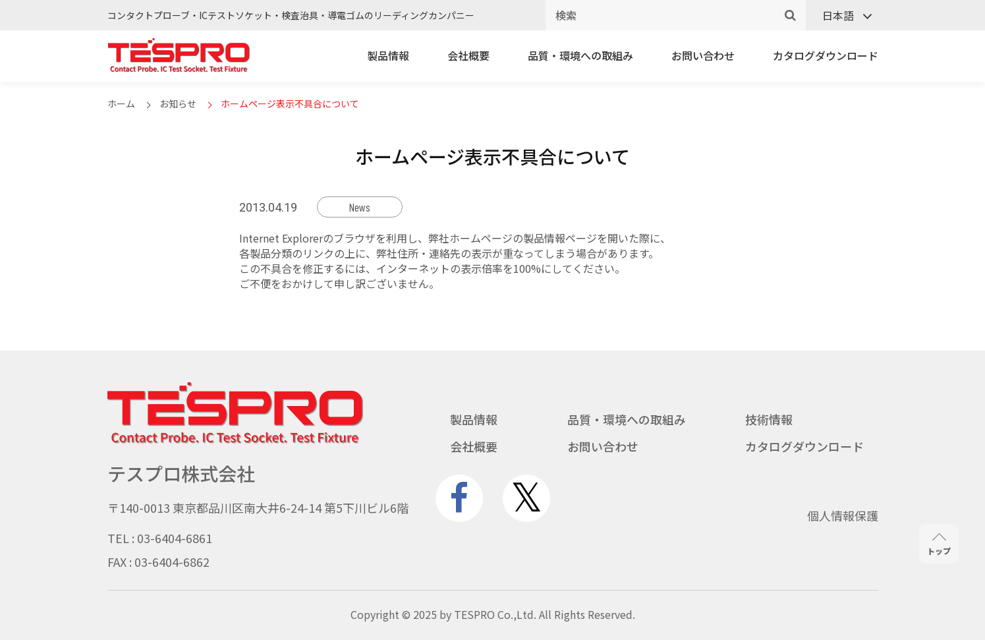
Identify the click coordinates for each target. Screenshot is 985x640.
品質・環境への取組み (580, 55)
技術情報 (769, 419)
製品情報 (388, 55)
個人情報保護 (842, 515)
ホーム (121, 103)
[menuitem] (842, 15)
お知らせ (177, 103)
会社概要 (468, 55)
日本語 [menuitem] (838, 15)
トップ (939, 544)
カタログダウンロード (825, 55)
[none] (842, 15)
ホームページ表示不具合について (290, 103)
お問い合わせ (703, 55)
